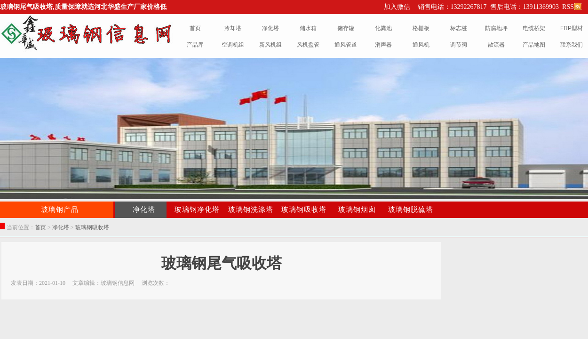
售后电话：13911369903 (524, 6)
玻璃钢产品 (60, 209)
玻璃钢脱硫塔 (410, 209)
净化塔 (144, 209)
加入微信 (397, 6)
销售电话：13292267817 (452, 6)
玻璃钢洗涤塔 (250, 209)
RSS (571, 6)
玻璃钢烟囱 (357, 209)
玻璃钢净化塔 (197, 209)
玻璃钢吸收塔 (303, 209)
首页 (40, 227)
